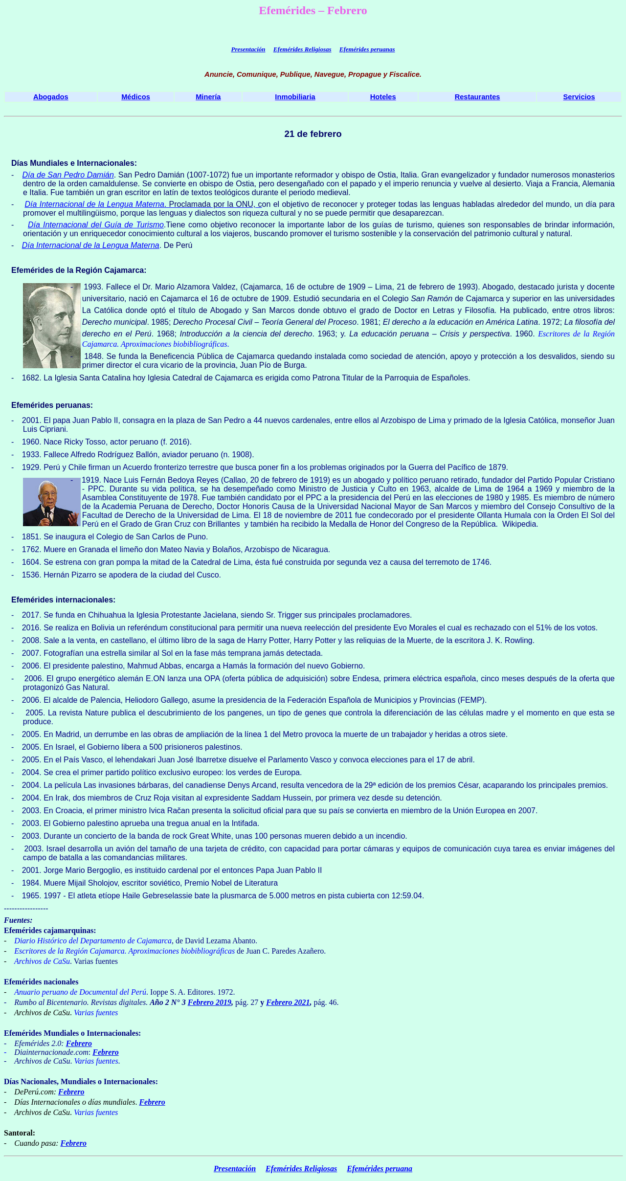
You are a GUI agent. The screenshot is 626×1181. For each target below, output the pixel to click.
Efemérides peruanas (367, 49)
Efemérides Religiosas (302, 49)
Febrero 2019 (209, 1002)
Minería (208, 97)
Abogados (50, 97)
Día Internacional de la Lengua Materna (94, 204)
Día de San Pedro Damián (68, 175)
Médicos (135, 97)
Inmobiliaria (295, 97)
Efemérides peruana (379, 1168)
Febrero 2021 (288, 1002)
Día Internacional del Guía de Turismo (96, 225)
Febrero (79, 1043)
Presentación (248, 49)
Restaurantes (477, 97)
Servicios (579, 97)
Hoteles (383, 97)
